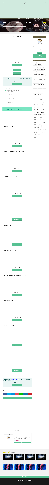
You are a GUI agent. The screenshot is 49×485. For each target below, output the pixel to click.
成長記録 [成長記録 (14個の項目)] (35, 117)
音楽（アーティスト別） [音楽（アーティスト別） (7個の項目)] (37, 134)
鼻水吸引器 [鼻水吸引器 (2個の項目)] (35, 137)
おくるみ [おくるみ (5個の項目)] (35, 74)
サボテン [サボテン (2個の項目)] (35, 84)
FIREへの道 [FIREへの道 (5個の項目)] (38, 69)
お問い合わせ (30, 480)
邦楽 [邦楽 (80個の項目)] (39, 132)
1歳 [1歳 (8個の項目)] (44, 64)
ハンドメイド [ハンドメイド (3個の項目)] (40, 87)
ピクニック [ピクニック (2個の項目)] (40, 89)
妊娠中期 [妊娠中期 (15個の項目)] (38, 112)
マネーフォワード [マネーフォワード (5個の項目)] (40, 97)
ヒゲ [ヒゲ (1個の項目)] (44, 87)
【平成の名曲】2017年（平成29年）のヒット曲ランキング (30, 472)
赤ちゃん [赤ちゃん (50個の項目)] (35, 132)
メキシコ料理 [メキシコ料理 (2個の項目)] (40, 99)
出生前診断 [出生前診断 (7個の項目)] (42, 109)
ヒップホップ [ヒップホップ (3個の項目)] (36, 89)
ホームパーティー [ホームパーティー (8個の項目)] (36, 94)
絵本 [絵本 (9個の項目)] (41, 127)
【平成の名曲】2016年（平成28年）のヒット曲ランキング (41, 472)
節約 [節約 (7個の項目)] (35, 127)
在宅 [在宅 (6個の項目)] (35, 112)
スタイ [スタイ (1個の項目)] (39, 84)
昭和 (22, 26)
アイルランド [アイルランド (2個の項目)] (36, 79)
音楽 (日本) (15, 26)
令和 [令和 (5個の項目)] (35, 107)
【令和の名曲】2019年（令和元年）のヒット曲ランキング (8, 472)
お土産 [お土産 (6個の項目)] (39, 74)
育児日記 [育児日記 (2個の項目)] (44, 129)
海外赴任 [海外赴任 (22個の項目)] (35, 124)
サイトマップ (19, 480)
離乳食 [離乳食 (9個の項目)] (43, 132)
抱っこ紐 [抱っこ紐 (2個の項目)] (35, 119)
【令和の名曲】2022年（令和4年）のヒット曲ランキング (19, 462)
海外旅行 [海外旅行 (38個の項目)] (39, 122)
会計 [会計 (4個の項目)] (41, 107)
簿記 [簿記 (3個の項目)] (38, 127)
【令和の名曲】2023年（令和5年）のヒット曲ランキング (8, 462)
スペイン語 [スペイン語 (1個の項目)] (35, 87)
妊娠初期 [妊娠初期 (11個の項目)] (43, 112)
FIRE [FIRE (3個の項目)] (35, 69)
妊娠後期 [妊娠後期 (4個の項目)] (35, 114)
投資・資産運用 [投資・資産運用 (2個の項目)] (40, 117)
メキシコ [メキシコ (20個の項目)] (35, 99)
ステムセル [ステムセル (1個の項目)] (43, 84)
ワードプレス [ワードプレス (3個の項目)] (41, 104)
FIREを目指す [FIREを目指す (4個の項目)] (43, 69)
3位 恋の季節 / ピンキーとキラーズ (10, 94)
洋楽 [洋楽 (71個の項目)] (35, 122)
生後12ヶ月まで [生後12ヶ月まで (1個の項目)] (41, 124)
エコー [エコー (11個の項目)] (44, 79)
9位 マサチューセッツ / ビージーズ (10, 102)
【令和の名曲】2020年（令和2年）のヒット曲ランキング (41, 462)
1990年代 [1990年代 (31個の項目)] (40, 64)
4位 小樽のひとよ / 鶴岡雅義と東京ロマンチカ (12, 95)
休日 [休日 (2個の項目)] (38, 107)
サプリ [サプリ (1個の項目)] (42, 82)
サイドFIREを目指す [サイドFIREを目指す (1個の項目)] (36, 82)
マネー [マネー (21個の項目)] (35, 97)
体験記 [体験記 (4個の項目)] (35, 109)
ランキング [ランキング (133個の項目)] (36, 104)
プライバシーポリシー (24, 480)
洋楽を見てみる (17, 73)
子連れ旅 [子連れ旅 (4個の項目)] (44, 114)
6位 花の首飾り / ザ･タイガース (10, 98)
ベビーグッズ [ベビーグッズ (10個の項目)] (36, 92)
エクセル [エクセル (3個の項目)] (40, 79)
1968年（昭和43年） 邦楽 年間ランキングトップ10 (11, 90)
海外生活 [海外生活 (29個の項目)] (43, 122)
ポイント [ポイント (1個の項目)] (41, 94)
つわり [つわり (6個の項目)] (35, 77)
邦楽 (23, 26)
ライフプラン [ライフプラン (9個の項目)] (36, 102)
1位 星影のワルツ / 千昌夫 (9, 91)
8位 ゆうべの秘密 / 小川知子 (9, 101)
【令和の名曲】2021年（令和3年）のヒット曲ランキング (30, 462)
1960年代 (18, 26)
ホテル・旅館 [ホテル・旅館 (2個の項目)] (41, 92)
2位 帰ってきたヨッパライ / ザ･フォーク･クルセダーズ (13, 93)
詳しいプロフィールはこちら (26, 438)
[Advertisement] (24, 12)
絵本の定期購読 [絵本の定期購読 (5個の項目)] (36, 129)
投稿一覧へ (22, 442)
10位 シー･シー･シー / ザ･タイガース (11, 103)
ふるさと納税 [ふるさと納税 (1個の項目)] (39, 77)
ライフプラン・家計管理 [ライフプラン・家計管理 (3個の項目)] (42, 102)
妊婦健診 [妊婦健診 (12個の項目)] (39, 114)
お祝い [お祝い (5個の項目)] (43, 74)
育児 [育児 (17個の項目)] (41, 129)
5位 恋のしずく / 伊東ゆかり (9, 97)
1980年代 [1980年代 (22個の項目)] (35, 64)
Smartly (27, 482)
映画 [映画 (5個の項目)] (42, 119)
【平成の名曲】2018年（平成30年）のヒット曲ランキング (19, 472)
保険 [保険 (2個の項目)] (38, 109)
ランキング (20, 26)
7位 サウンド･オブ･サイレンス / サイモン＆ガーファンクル (13, 99)
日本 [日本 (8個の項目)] (39, 119)
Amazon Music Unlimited (14, 78)
